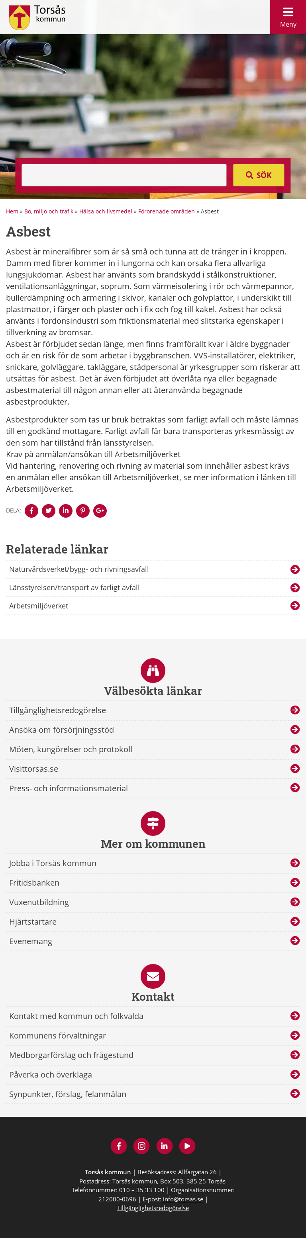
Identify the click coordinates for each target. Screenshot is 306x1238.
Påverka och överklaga (50, 1074)
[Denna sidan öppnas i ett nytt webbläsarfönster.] (31, 511)
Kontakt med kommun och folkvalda (76, 1016)
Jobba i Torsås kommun (52, 863)
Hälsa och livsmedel (105, 211)
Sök (264, 175)
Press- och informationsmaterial (68, 788)
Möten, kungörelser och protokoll (70, 749)
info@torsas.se (183, 1199)
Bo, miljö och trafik (48, 211)
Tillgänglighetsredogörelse (57, 710)
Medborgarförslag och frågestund (71, 1055)
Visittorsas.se (33, 768)
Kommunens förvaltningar (57, 1035)
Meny (288, 15)
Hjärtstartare (33, 921)
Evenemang (30, 941)
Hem (12, 211)
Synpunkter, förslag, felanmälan (67, 1094)
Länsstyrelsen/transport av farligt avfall (74, 587)
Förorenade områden (166, 211)
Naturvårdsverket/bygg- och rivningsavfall (79, 569)
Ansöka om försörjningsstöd (61, 729)
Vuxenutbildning (39, 902)
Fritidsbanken (34, 882)
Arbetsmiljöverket (38, 605)
